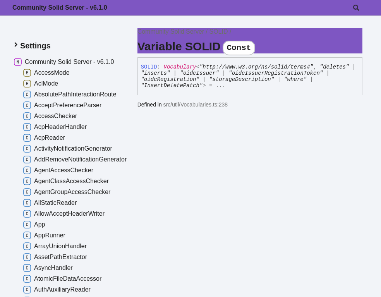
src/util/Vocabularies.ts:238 (195, 104)
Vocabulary (179, 67)
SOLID (218, 31)
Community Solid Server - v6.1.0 (59, 7)
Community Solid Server (170, 31)
